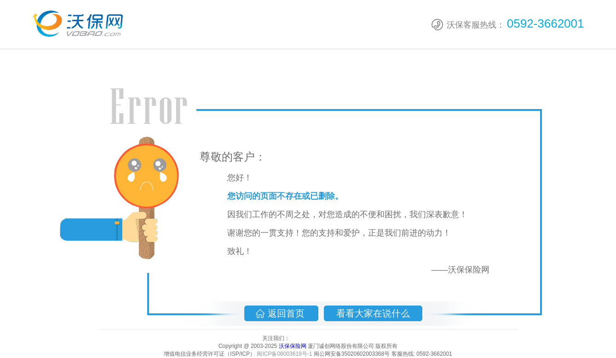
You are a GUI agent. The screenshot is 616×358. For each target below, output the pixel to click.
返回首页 (287, 313)
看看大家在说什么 (373, 313)
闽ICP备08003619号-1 (284, 354)
